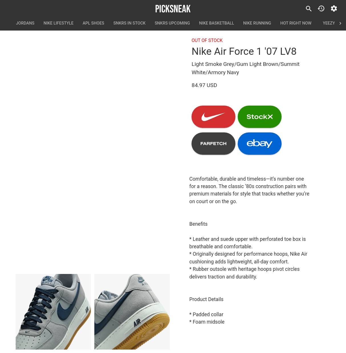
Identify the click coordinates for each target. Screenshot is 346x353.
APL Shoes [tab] (93, 23)
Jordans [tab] (25, 23)
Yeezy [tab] (329, 23)
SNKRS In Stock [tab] (129, 23)
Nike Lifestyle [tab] (58, 23)
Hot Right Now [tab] (296, 23)
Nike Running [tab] (257, 23)
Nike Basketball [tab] (217, 23)
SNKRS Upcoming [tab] (172, 23)
